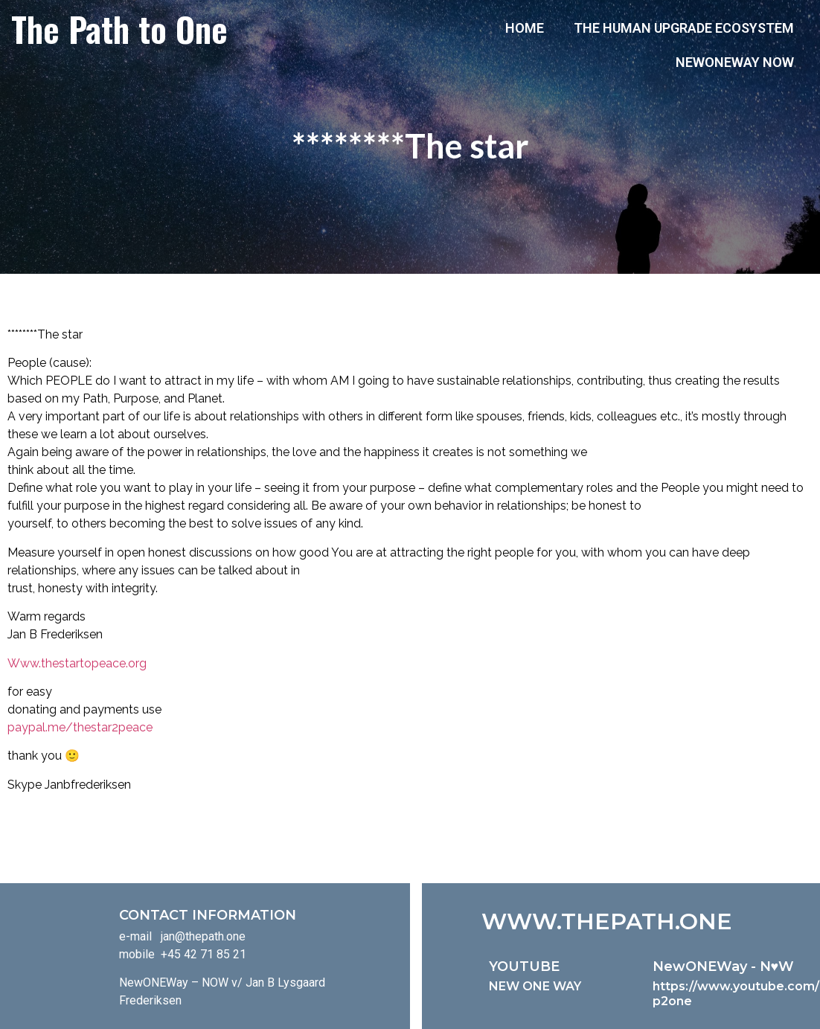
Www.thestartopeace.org (77, 663)
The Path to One (119, 28)
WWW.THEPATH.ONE (606, 921)
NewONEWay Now (735, 62)
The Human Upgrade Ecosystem (684, 28)
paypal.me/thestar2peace (80, 727)
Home (524, 28)
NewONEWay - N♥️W (724, 966)
